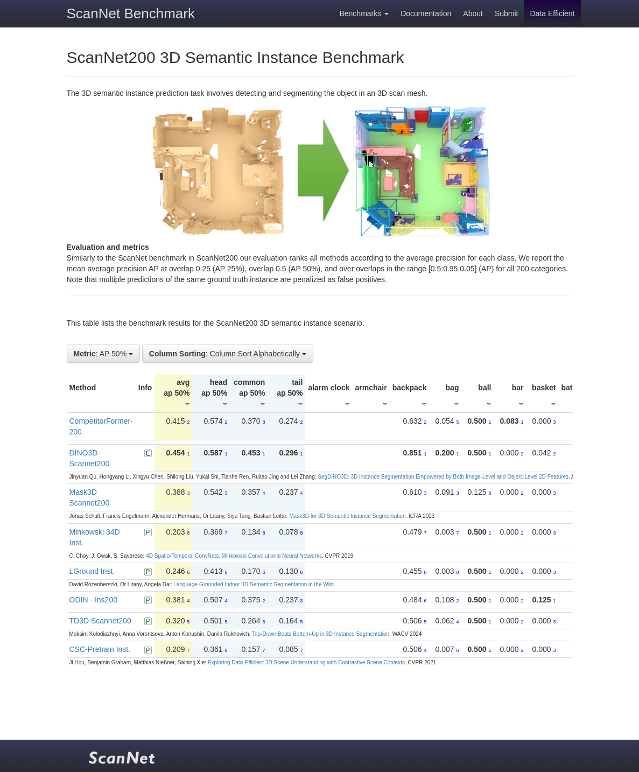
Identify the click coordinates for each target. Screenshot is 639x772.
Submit (506, 13)
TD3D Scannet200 (100, 620)
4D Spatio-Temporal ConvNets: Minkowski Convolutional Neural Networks (234, 556)
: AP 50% (103, 353)
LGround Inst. (92, 571)
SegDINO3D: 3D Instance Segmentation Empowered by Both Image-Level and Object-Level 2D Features (443, 477)
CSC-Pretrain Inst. (100, 649)
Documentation (426, 13)
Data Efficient (552, 13)
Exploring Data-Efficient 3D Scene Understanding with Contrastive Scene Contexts (306, 662)
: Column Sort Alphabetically (227, 353)
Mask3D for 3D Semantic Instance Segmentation (347, 516)
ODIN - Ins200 (93, 599)
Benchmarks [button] (364, 13)
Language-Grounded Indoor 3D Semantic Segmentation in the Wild (253, 584)
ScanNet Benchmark (131, 13)
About (473, 13)
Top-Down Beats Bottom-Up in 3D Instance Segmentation (320, 634)
